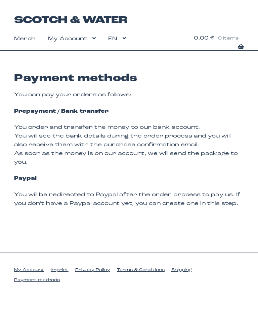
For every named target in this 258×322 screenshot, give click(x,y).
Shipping (181, 270)
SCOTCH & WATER (70, 20)
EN (112, 39)
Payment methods (37, 280)
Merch (25, 39)
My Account (67, 39)
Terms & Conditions (141, 270)
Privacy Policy (92, 270)
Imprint (60, 270)
